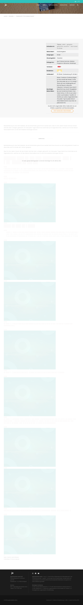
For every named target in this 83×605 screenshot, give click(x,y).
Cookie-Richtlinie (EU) (74, 600)
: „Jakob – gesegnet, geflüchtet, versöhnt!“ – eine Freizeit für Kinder (67, 46)
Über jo (42, 5)
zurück (5, 16)
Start (36, 5)
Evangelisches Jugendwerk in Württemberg (43, 590)
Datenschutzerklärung (58, 600)
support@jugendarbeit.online (20, 586)
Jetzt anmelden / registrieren (62, 110)
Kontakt (70, 5)
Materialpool (51, 5)
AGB (66, 600)
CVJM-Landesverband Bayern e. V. (40, 586)
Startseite (11, 16)
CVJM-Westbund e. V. (37, 588)
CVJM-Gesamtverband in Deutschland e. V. (61, 586)
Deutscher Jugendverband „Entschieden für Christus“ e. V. (58, 588)
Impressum (49, 600)
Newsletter (61, 5)
